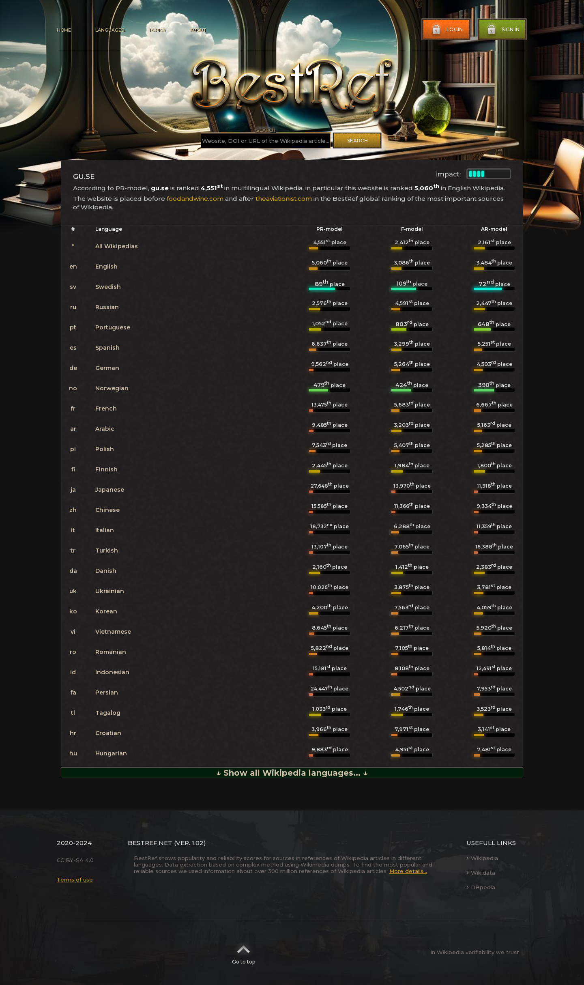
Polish (104, 449)
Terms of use (75, 879)
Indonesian (112, 672)
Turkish (106, 550)
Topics (156, 30)
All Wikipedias (116, 246)
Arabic (104, 428)
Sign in (502, 30)
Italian (104, 530)
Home (64, 30)
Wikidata (480, 872)
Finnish (106, 469)
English (106, 266)
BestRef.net (150, 843)
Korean (106, 611)
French (106, 408)
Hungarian (111, 753)
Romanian (110, 652)
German (107, 368)
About (198, 30)
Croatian (108, 733)
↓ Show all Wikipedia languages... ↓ (292, 773)
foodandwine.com (195, 198)
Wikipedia (482, 858)
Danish (105, 570)
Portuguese (112, 327)
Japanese (109, 489)
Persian (106, 692)
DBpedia (480, 887)
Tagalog (107, 712)
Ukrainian (109, 591)
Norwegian (112, 388)
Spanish (107, 347)
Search (357, 141)
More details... (408, 871)
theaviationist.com (284, 198)
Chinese (107, 510)
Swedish (108, 286)
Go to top (244, 952)
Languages (109, 30)
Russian (107, 307)
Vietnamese (113, 631)
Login (446, 30)
